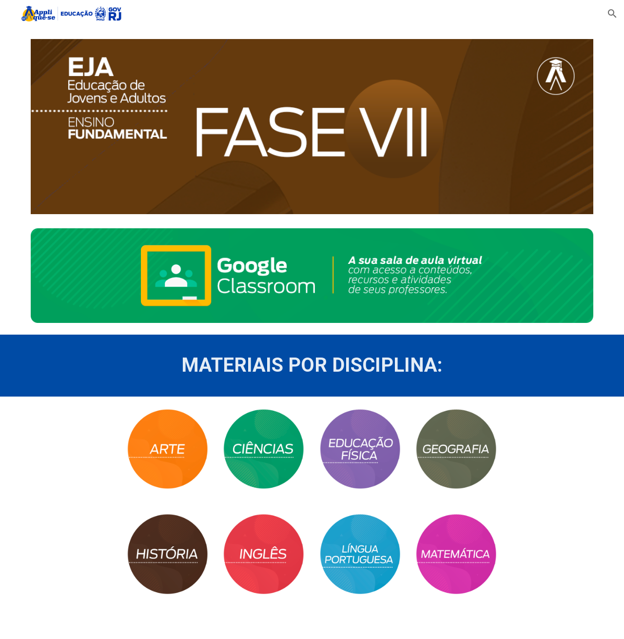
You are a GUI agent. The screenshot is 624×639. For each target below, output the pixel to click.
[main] (312, 365)
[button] (612, 13)
